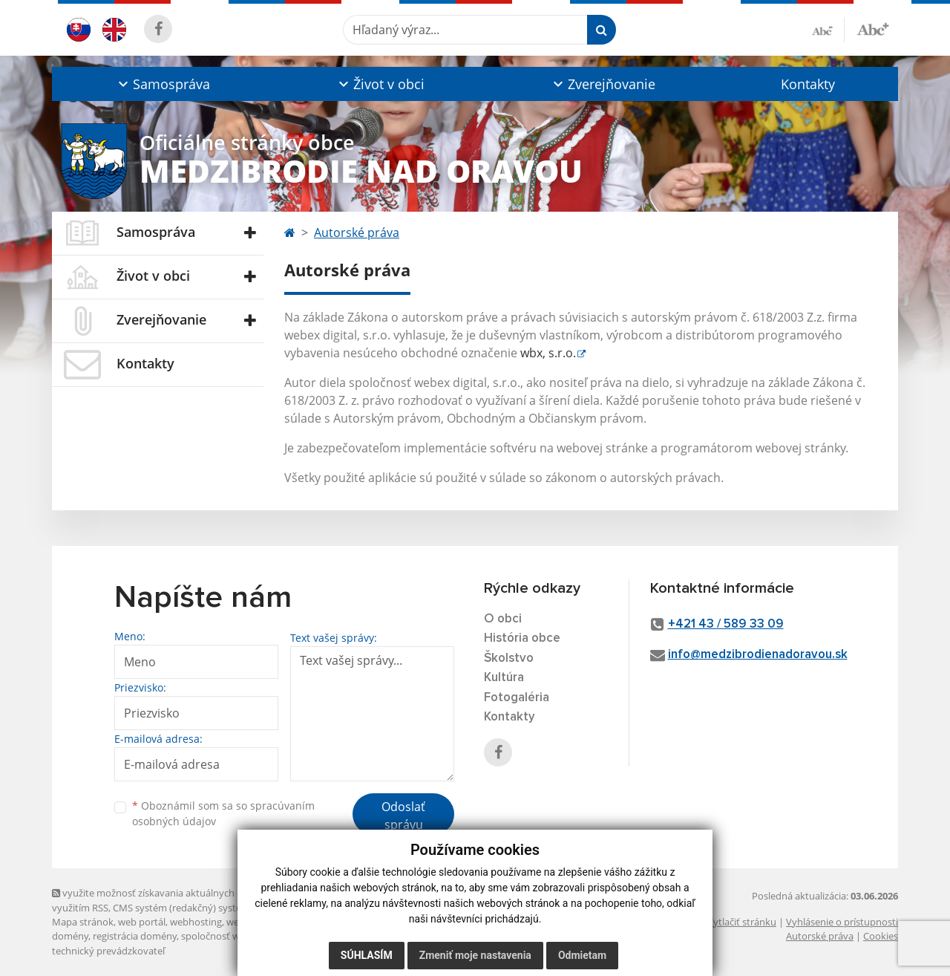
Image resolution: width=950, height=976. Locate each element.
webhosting (196, 921)
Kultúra (504, 677)
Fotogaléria (516, 698)
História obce (522, 638)
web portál (142, 921)
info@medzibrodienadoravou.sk (758, 654)
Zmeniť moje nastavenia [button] (475, 955)
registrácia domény (135, 936)
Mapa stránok (83, 921)
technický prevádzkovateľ (108, 950)
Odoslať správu (403, 815)
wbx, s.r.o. (548, 353)
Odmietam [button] (582, 955)
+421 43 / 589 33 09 (726, 624)
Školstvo (509, 658)
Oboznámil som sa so (223, 813)
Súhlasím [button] (367, 955)
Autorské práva (356, 232)
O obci (503, 619)
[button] (162, 84)
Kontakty (808, 84)
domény (70, 936)
